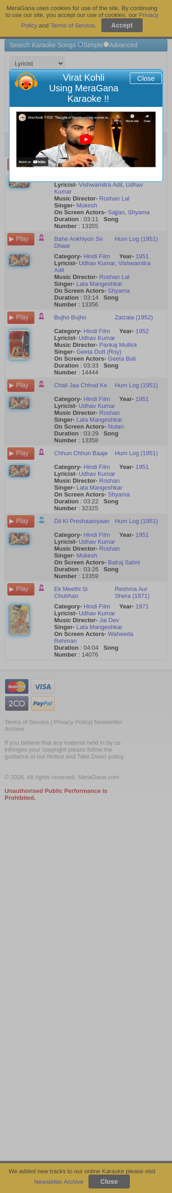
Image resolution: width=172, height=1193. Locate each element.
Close (146, 78)
